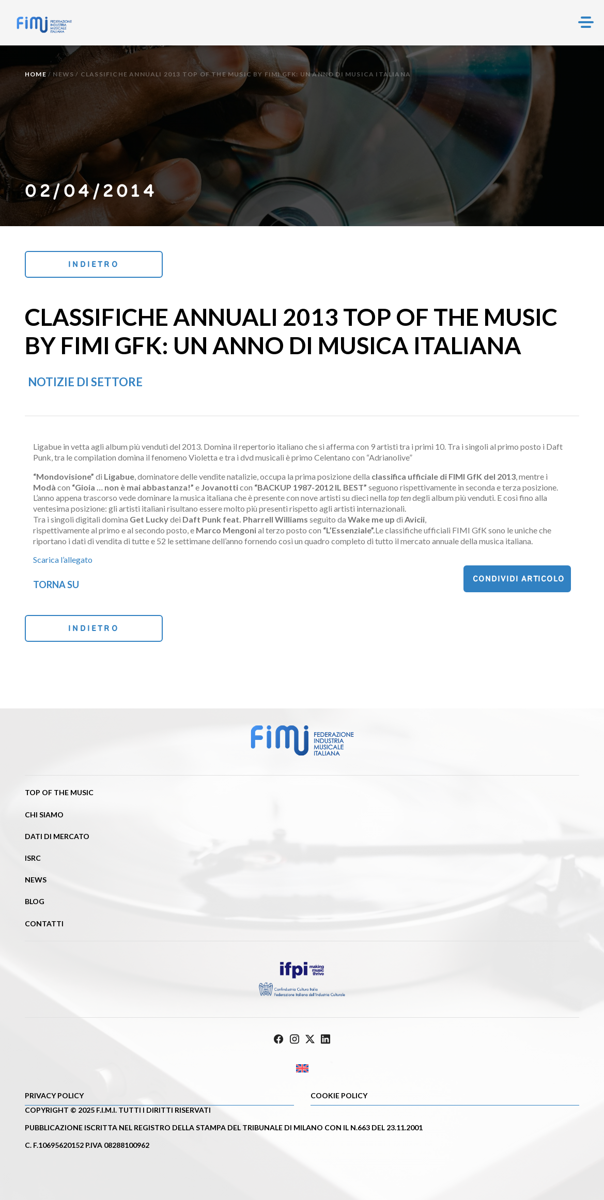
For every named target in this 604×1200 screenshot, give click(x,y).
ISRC (33, 858)
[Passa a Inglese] (302, 1069)
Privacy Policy (54, 1095)
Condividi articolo (519, 578)
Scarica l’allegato (62, 559)
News (63, 74)
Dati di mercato (57, 836)
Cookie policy (339, 1095)
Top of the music (59, 792)
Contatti (44, 923)
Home (36, 74)
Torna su (56, 584)
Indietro (93, 264)
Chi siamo (44, 814)
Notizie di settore (85, 382)
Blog (34, 901)
